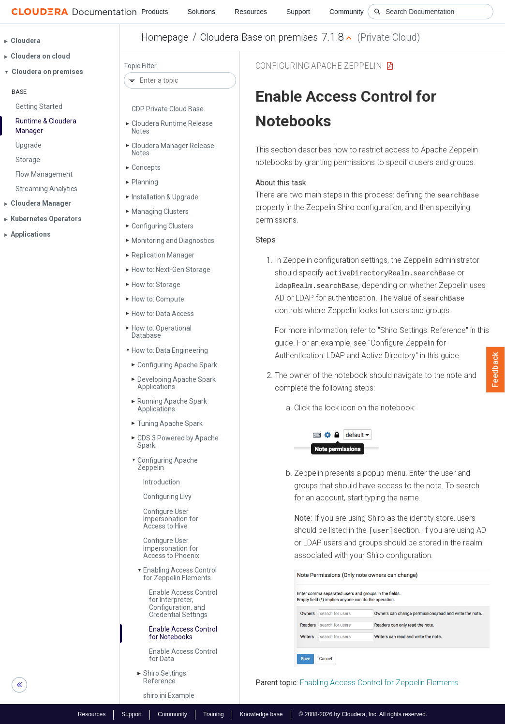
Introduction (161, 482)
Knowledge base (261, 713)
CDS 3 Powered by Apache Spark (178, 441)
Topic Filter (140, 66)
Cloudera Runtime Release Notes (172, 127)
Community (346, 11)
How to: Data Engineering (170, 350)
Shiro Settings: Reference (165, 676)
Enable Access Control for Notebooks (183, 632)
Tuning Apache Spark (170, 423)
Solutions (201, 11)
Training (213, 713)
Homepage (165, 37)
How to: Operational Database (162, 331)
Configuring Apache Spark (177, 365)
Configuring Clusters (162, 226)
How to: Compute (158, 299)
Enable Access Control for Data (183, 655)
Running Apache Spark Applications (172, 404)
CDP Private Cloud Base (168, 109)
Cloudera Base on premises (259, 37)
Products (154, 11)
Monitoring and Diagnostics (173, 240)
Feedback (495, 370)
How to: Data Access (163, 313)
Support (298, 11)
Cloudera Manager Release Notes (173, 149)
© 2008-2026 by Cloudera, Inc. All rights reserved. (363, 713)
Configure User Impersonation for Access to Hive (170, 519)
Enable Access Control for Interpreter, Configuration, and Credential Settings (183, 603)
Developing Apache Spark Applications (176, 383)
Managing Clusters (160, 211)
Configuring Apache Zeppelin (167, 463)
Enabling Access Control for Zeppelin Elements (180, 573)
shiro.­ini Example (168, 695)
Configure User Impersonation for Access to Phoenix (171, 548)
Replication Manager (163, 255)
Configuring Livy (167, 496)
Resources (251, 11)
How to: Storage (156, 284)
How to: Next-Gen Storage (171, 269)
